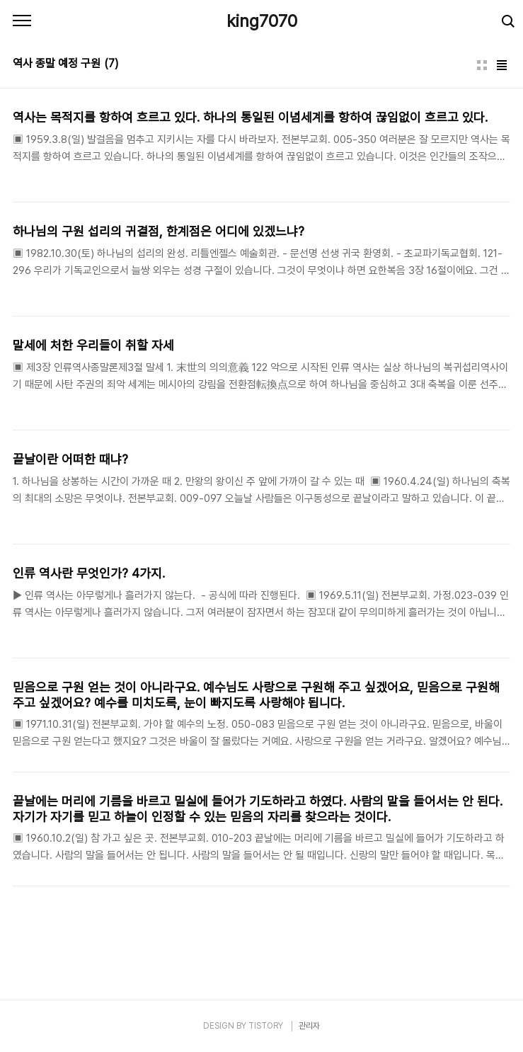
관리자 (309, 1026)
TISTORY (265, 1026)
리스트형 (501, 65)
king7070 (261, 21)
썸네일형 (481, 65)
